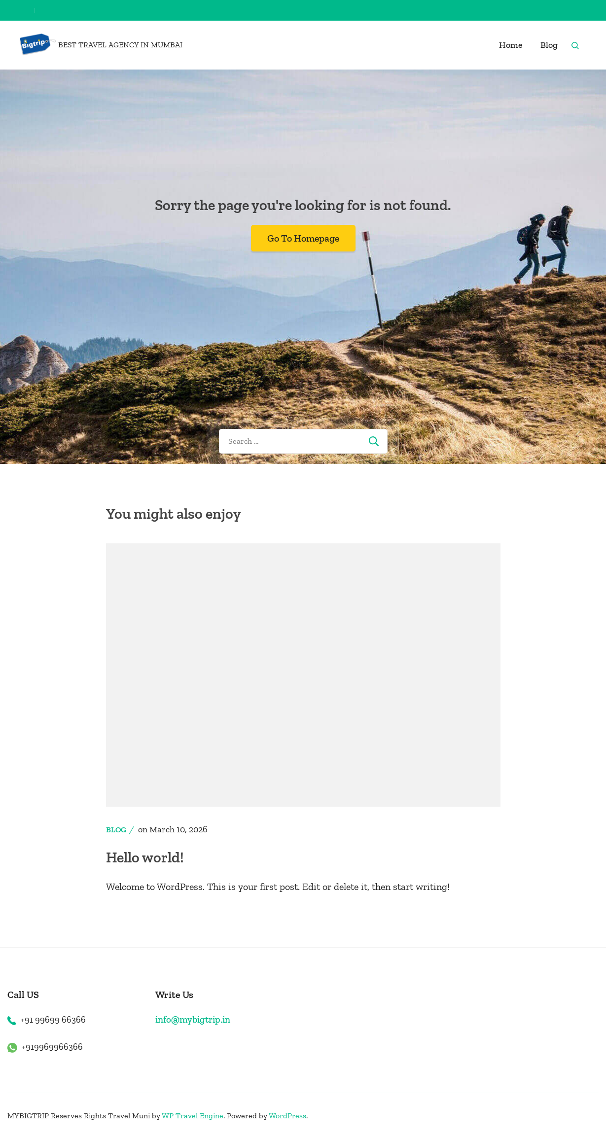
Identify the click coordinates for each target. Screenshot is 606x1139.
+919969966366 (52, 1046)
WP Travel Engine (192, 1115)
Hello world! (145, 857)
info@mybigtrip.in (192, 1019)
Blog (549, 44)
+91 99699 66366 (53, 1019)
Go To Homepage (303, 238)
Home (511, 44)
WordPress (287, 1115)
